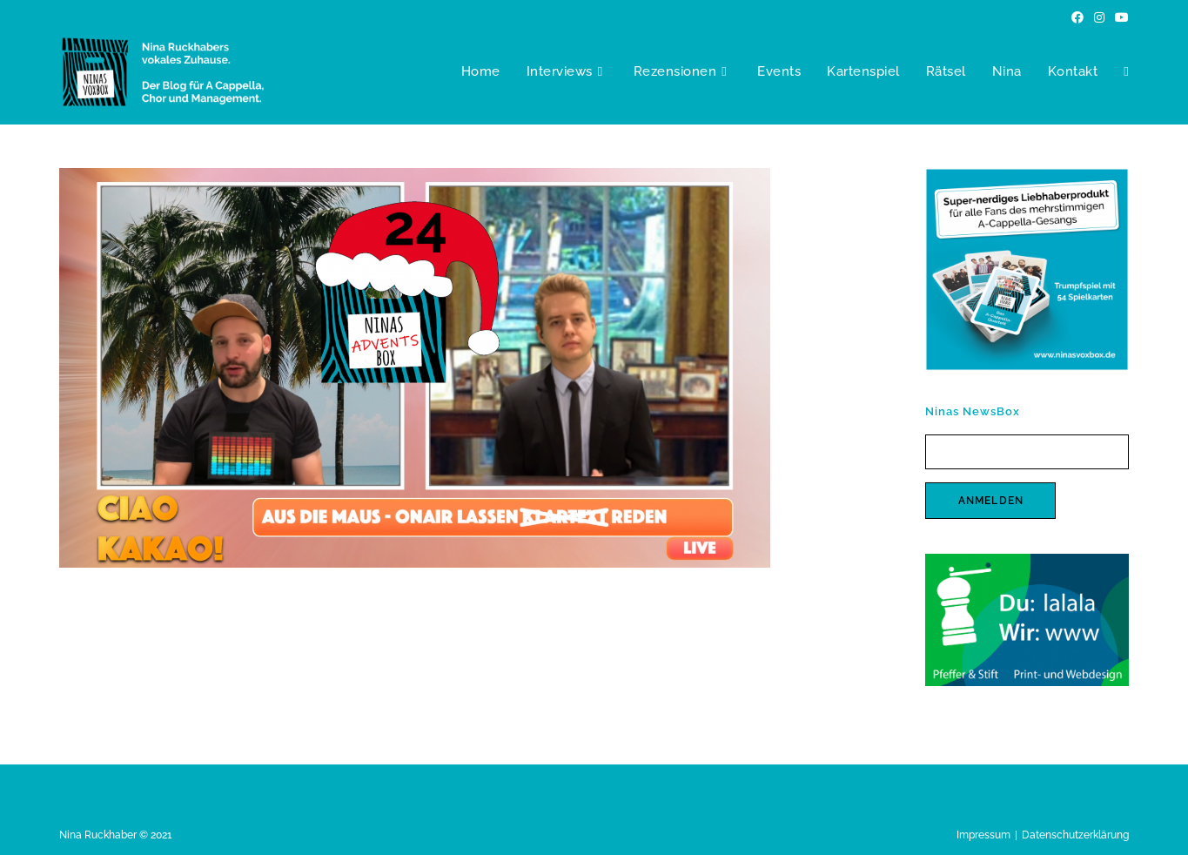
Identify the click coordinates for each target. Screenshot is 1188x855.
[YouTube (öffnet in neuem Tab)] (1119, 17)
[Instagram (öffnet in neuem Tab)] (1099, 17)
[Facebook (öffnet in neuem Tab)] (1077, 17)
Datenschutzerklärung (1075, 835)
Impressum (983, 835)
